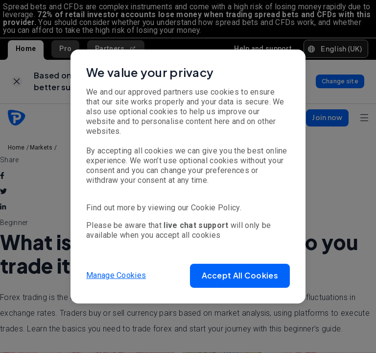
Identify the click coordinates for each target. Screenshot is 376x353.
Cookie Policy (215, 207)
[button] (240, 276)
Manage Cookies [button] (116, 275)
